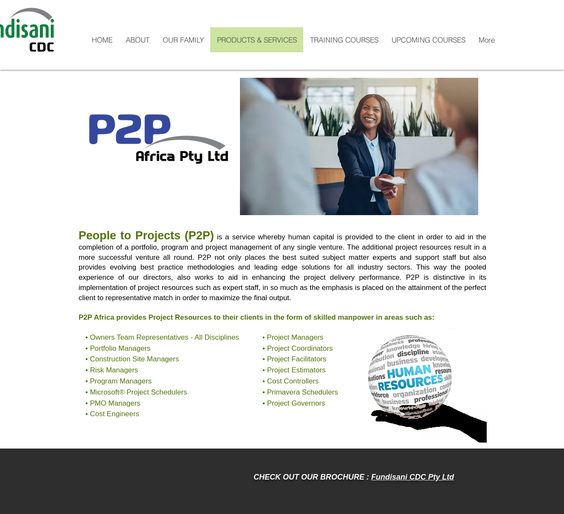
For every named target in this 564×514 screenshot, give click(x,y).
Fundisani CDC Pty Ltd (412, 477)
